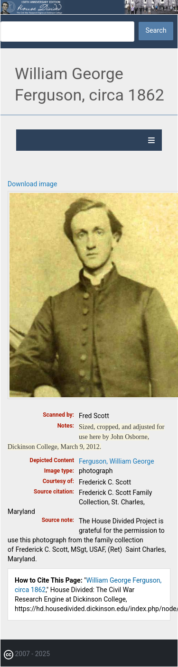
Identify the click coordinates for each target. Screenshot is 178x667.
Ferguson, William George (116, 461)
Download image (32, 184)
